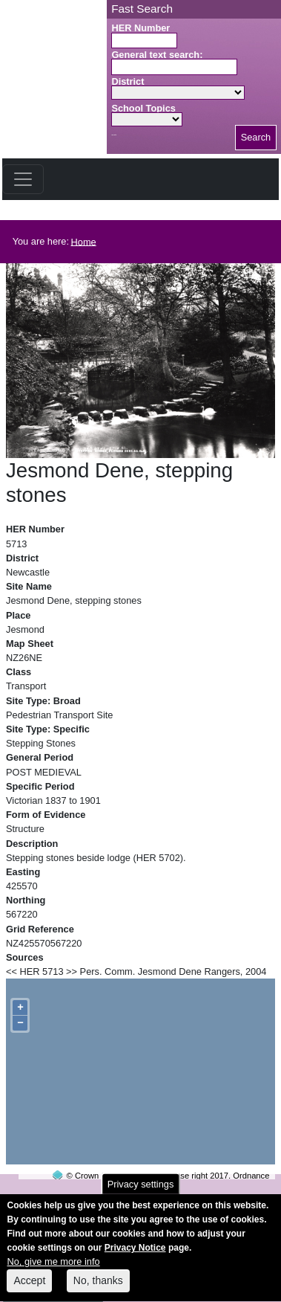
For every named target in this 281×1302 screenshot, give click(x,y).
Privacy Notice (135, 1256)
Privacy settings (141, 1191)
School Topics (143, 108)
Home (83, 241)
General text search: (156, 54)
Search (256, 137)
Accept (29, 1288)
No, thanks (98, 1288)
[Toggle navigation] (23, 179)
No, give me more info (53, 1269)
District (127, 81)
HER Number (140, 27)
